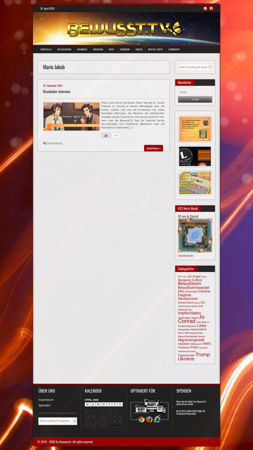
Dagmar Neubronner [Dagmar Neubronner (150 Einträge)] (188, 297)
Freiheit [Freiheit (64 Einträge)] (181, 306)
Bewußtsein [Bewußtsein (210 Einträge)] (189, 283)
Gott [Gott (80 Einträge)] (200, 306)
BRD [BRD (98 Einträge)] (181, 291)
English (139, 49)
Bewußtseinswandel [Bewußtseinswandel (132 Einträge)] (193, 288)
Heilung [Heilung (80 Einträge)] (182, 309)
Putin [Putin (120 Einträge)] (194, 347)
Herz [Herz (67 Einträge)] (189, 310)
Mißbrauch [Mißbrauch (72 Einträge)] (196, 344)
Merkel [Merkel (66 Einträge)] (201, 336)
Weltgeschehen (64, 49)
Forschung (98, 49)
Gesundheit (82, 49)
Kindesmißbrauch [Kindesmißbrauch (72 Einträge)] (187, 326)
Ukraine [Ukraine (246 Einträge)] (186, 358)
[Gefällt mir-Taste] (105, 135)
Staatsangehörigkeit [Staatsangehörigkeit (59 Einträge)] (187, 351)
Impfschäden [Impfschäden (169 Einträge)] (189, 313)
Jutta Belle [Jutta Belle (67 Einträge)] (201, 322)
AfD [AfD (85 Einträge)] (189, 276)
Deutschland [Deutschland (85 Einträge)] (185, 302)
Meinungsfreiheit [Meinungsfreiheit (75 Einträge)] (194, 333)
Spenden (44, 405)
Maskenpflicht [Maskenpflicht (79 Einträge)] (198, 329)
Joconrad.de (185, 255)
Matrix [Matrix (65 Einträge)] (181, 333)
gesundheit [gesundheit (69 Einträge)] (191, 306)
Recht (111, 49)
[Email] (195, 92)
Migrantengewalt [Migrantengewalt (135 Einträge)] (191, 340)
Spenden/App (174, 49)
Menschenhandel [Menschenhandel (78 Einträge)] (187, 336)
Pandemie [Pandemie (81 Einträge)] (184, 347)
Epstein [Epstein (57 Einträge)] (197, 303)
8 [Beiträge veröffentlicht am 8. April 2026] (98, 412)
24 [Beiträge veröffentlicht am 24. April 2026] (109, 421)
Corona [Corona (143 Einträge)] (204, 291)
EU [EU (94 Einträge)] (203, 302)
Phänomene (125, 49)
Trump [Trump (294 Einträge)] (202, 354)
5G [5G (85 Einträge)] (180, 276)
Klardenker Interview (56, 91)
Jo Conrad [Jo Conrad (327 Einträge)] (191, 319)
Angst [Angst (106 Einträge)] (197, 276)
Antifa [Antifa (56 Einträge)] (203, 277)
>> (153, 148)
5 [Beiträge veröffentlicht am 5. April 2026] (120, 408)
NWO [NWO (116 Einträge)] (207, 344)
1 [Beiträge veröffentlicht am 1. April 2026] (98, 408)
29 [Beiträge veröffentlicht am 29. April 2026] (98, 425)
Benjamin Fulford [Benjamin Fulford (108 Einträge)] (190, 280)
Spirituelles (46, 49)
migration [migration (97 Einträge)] (184, 343)
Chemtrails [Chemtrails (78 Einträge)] (191, 291)
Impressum (46, 399)
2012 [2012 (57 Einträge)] (184, 277)
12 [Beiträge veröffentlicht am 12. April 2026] (120, 412)
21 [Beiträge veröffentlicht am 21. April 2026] (92, 421)
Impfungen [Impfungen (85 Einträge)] (184, 317)
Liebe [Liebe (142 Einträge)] (201, 325)
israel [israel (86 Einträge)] (194, 317)
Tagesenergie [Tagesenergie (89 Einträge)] (186, 355)
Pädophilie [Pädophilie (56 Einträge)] (203, 348)
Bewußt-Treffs (155, 49)
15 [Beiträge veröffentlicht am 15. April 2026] (98, 416)
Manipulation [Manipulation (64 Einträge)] (184, 329)
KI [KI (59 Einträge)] (208, 322)
